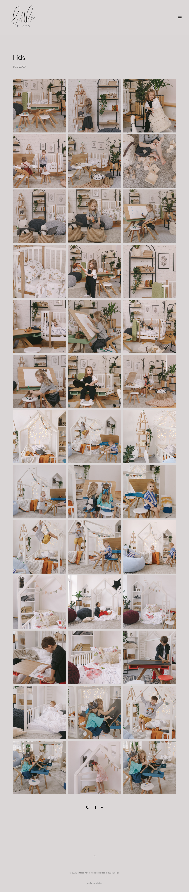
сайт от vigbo (94, 883)
